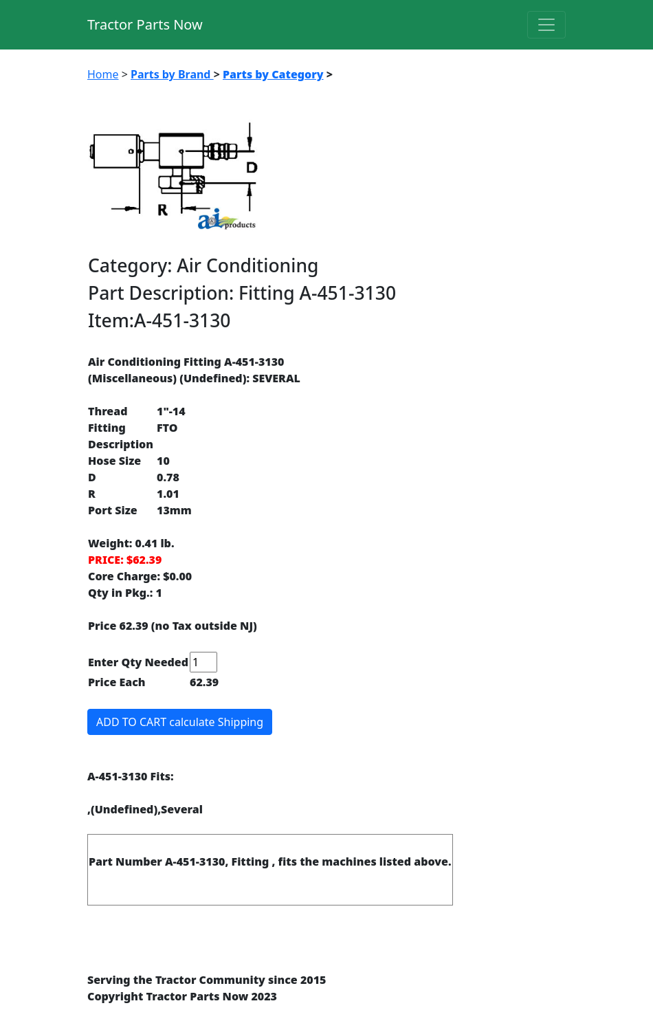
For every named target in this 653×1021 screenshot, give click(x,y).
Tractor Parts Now (145, 24)
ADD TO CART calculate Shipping (179, 721)
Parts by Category (273, 74)
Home (103, 74)
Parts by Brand (172, 74)
